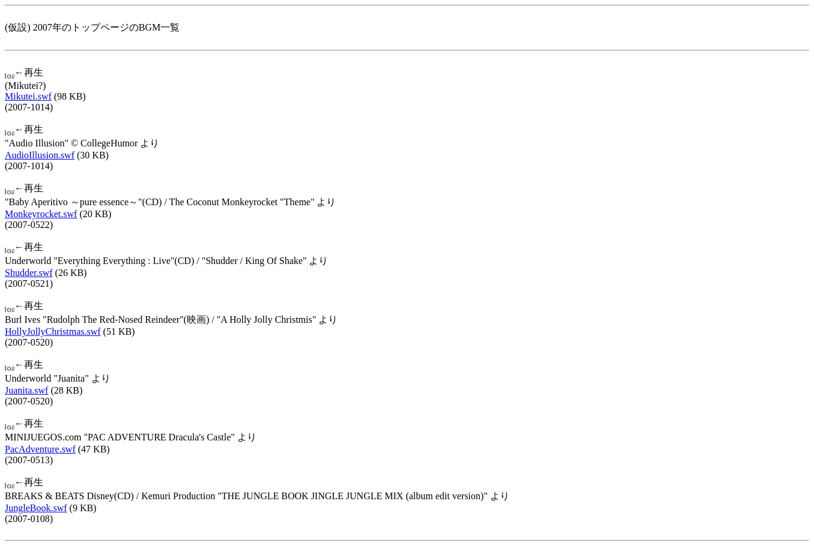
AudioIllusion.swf (39, 155)
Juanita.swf (26, 390)
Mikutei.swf (28, 96)
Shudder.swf (29, 273)
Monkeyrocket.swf (41, 214)
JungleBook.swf (36, 508)
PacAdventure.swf (40, 449)
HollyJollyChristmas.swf (53, 331)
